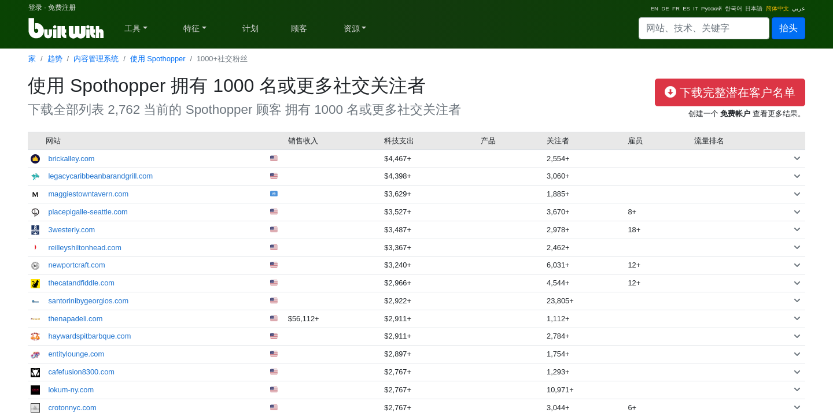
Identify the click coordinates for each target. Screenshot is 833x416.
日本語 (753, 8)
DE (665, 8)
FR (676, 8)
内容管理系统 (96, 58)
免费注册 (62, 7)
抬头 (788, 28)
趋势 (54, 58)
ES (686, 8)
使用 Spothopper (158, 58)
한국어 (733, 8)
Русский (711, 8)
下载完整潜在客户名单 (730, 92)
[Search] (704, 28)
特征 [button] (191, 28)
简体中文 (777, 8)
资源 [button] (352, 28)
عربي (798, 8)
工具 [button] (132, 28)
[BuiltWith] (67, 28)
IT (695, 8)
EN (654, 8)
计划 (250, 28)
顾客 (299, 28)
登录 (35, 7)
